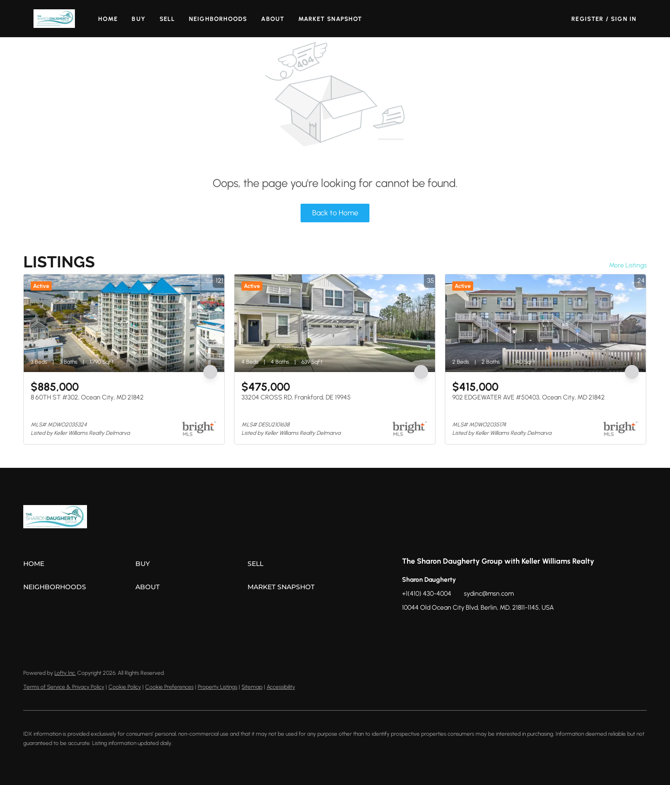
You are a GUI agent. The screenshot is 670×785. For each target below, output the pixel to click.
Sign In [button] (623, 18)
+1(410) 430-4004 (426, 594)
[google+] (483, 629)
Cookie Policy (124, 687)
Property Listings (217, 687)
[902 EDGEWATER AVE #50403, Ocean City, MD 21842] (545, 323)
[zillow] (428, 629)
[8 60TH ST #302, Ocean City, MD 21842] (124, 323)
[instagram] (446, 629)
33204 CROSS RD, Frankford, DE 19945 (296, 397)
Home (108, 18)
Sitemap (251, 687)
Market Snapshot (330, 18)
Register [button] (587, 18)
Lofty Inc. (65, 673)
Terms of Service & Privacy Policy (63, 687)
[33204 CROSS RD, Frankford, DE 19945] (334, 323)
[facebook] (409, 629)
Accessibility (281, 687)
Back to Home (335, 212)
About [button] (272, 18)
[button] (54, 18)
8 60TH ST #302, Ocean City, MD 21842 (87, 397)
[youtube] (465, 629)
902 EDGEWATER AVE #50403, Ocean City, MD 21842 (528, 397)
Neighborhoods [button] (218, 18)
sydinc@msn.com (489, 594)
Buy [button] (138, 18)
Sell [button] (167, 18)
